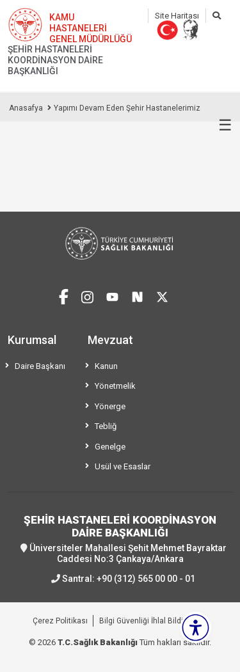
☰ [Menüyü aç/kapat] (225, 125)
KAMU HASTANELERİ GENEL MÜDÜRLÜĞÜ (90, 28)
